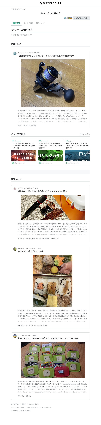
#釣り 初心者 (30, 238)
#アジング (21, 238)
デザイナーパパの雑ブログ (26, 188)
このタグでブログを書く (81, 18)
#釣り (20, 125)
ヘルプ (28, 407)
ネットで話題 (28, 23)
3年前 (39, 248)
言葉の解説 (16, 23)
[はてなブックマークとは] (24, 134)
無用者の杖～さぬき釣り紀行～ (27, 248)
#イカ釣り (21, 325)
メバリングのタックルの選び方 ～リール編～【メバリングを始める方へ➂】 (23, 146)
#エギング (29, 325)
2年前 (38, 52)
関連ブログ (40, 23)
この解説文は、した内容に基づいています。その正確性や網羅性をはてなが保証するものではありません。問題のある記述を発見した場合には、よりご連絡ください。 (21, 35)
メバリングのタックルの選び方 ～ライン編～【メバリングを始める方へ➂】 (50, 146)
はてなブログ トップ (18, 9)
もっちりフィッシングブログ (26, 52)
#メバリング (55, 238)
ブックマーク (16, 141)
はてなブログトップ (45, 407)
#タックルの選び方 (29, 125)
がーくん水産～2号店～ (25, 335)
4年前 (34, 335)
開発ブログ (34, 407)
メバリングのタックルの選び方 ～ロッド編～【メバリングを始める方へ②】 (77, 146)
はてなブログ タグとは (18, 407)
